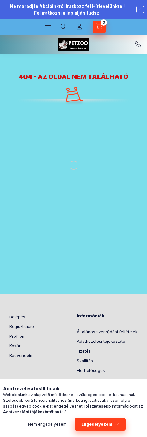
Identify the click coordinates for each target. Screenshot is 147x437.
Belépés (17, 316)
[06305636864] (138, 44)
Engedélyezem (96, 424)
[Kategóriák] (47, 27)
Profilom (17, 336)
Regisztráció (21, 326)
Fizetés (84, 351)
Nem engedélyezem (47, 424)
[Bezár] (140, 9)
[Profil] (79, 27)
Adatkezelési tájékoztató (101, 341)
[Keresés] (63, 27)
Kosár (15, 345)
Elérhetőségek (91, 370)
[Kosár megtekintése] (99, 27)
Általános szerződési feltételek (107, 331)
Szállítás (85, 360)
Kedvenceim (21, 355)
